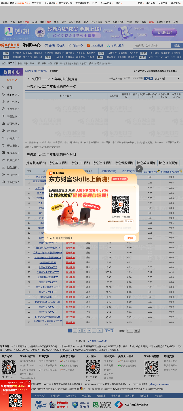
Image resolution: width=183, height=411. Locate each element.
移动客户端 (23, 3)
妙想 (94, 3)
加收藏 (13, 3)
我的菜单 (150, 3)
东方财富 (36, 3)
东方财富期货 (82, 3)
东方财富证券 (65, 3)
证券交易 (163, 3)
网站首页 (5, 3)
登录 (140, 3)
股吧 (118, 3)
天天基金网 (50, 3)
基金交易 (175, 3)
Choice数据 (106, 3)
